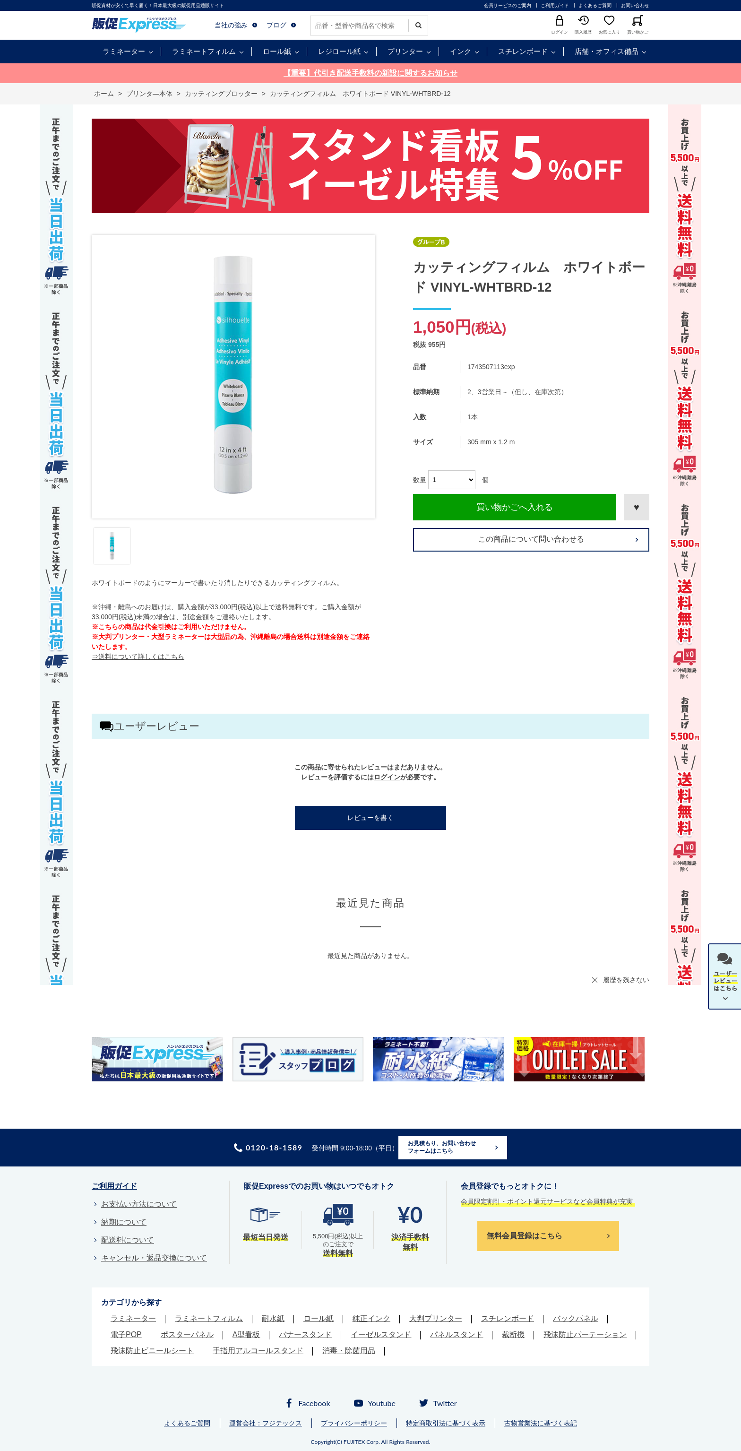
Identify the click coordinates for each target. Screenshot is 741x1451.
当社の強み (231, 25)
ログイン (387, 777)
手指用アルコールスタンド (258, 1351)
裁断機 (513, 1334)
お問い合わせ (635, 5)
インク (460, 51)
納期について (123, 1222)
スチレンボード (523, 51)
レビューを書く (370, 817)
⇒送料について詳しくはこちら (138, 656)
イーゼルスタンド (381, 1334)
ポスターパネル (187, 1334)
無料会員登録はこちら (524, 1236)
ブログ (276, 25)
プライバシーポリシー (354, 1423)
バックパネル (575, 1318)
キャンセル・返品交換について (154, 1258)
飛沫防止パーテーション (585, 1334)
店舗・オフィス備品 (606, 51)
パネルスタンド (456, 1334)
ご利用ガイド (555, 5)
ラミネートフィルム (204, 51)
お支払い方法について (139, 1204)
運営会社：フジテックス (265, 1423)
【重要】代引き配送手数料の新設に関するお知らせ (370, 73)
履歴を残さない (626, 980)
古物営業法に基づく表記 (540, 1423)
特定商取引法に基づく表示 (445, 1423)
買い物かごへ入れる (514, 507)
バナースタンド (305, 1334)
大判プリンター (435, 1318)
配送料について (127, 1240)
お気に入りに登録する (636, 507)
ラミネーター (124, 51)
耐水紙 (273, 1318)
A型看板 (246, 1334)
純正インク (371, 1318)
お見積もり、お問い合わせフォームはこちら (442, 1147)
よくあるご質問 (595, 5)
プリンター (405, 51)
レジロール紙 (339, 51)
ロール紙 (277, 51)
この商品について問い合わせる (531, 539)
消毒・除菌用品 (348, 1351)
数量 (419, 480)
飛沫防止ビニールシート (152, 1351)
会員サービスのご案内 (507, 5)
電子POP (126, 1334)
